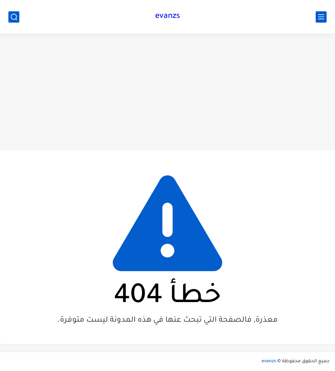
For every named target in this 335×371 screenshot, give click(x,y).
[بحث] (13, 17)
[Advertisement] (167, 92)
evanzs (167, 16)
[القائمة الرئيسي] (321, 17)
